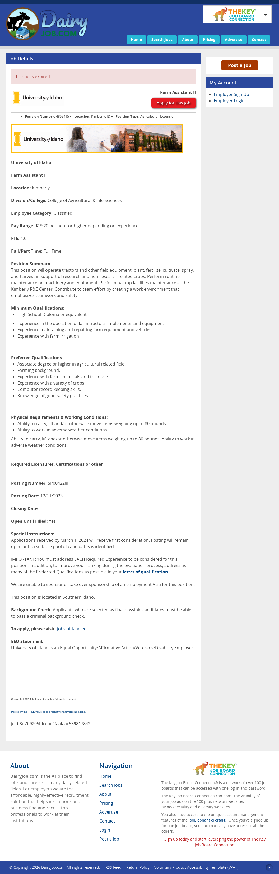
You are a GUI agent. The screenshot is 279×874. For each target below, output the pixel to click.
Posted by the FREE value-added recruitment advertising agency (48, 711)
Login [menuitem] (104, 830)
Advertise (233, 39)
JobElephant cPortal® (207, 820)
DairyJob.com (52, 867)
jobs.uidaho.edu (73, 629)
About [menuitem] (105, 794)
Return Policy (138, 867)
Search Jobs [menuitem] (111, 785)
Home (136, 39)
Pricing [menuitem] (106, 803)
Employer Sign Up (231, 94)
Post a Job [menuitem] (109, 839)
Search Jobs (162, 39)
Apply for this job (173, 103)
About (187, 39)
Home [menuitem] (105, 776)
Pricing (209, 39)
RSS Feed (113, 867)
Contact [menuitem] (107, 821)
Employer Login (229, 101)
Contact (259, 39)
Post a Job (239, 65)
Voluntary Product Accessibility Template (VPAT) (196, 867)
